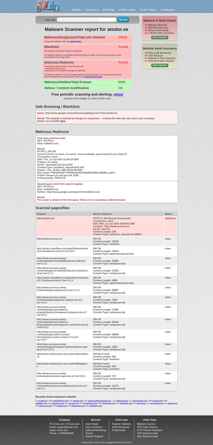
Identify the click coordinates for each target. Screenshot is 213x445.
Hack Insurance (94, 427)
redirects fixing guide (93, 77)
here (62, 121)
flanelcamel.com (78, 406)
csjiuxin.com (73, 403)
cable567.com (41, 403)
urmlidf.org (42, 401)
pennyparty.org (156, 403)
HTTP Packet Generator (149, 430)
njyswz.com (172, 403)
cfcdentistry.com (90, 403)
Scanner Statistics (121, 424)
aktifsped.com (122, 401)
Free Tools (148, 10)
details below (75, 41)
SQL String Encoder (147, 436)
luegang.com (62, 406)
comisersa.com (57, 403)
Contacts (168, 10)
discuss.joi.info (45, 406)
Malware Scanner (146, 424)
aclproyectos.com (139, 401)
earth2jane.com (126, 403)
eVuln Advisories (121, 427)
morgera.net (158, 401)
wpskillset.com (95, 406)
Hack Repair (92, 424)
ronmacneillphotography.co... (100, 401)
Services (92, 10)
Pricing (108, 10)
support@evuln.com (67, 427)
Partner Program (94, 436)
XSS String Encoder (147, 433)
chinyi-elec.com (109, 403)
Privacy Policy (87, 442)
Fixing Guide (118, 430)
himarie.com (78, 401)
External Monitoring (96, 430)
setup (118, 94)
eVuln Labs (127, 10)
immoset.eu (141, 403)
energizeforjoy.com (61, 401)
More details (160, 37)
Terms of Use (99, 442)
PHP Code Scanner (147, 427)
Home (76, 10)
